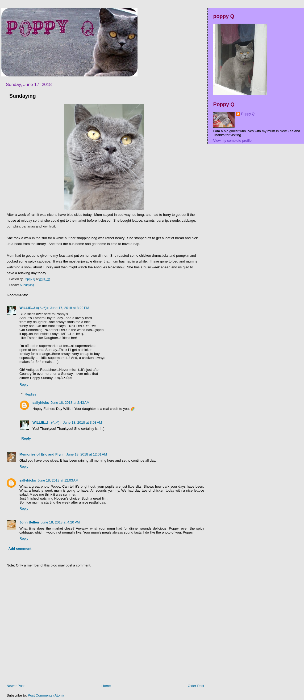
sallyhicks (40, 403)
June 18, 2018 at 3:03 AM (82, 422)
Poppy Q (248, 114)
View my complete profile (232, 141)
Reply (23, 384)
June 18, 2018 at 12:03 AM (58, 480)
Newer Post (15, 686)
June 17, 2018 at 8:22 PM (69, 308)
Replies (30, 394)
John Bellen (29, 522)
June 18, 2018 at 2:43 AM (70, 403)
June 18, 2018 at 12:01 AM (86, 454)
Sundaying (27, 284)
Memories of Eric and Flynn (42, 454)
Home (106, 686)
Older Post (196, 686)
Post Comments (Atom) (46, 695)
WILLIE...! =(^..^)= (33, 308)
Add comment (20, 549)
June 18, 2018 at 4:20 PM (60, 522)
